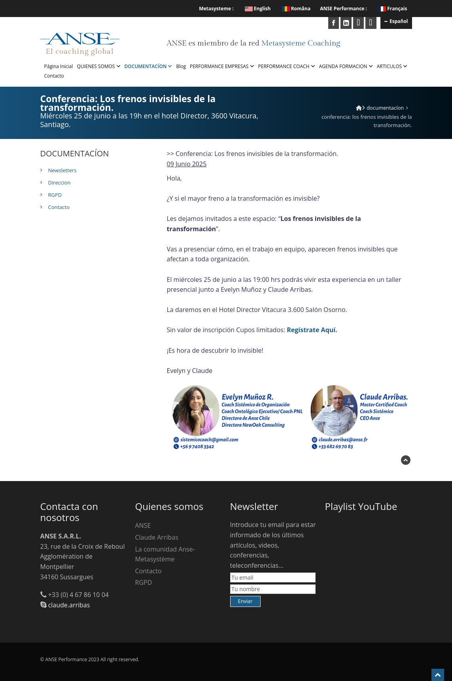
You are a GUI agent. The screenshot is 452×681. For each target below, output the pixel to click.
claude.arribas (69, 605)
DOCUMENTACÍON (148, 66)
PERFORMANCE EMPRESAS (222, 66)
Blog (181, 66)
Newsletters (62, 170)
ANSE (143, 525)
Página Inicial (58, 66)
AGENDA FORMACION (346, 66)
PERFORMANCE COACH (286, 66)
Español (396, 21)
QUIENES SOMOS (98, 66)
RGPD (55, 194)
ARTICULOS (392, 66)
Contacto (54, 75)
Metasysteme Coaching (300, 43)
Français (397, 8)
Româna (296, 8)
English (258, 8)
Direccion (59, 182)
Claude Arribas (156, 537)
